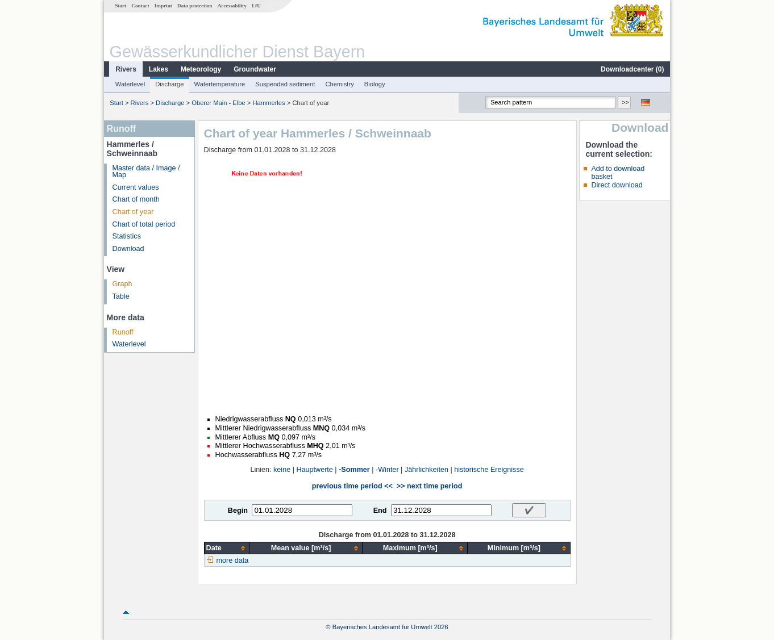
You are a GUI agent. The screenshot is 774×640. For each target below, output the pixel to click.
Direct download (616, 185)
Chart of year (133, 212)
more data (233, 560)
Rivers (125, 69)
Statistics (127, 236)
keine (281, 470)
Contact (140, 6)
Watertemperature (219, 84)
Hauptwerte (314, 470)
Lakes (158, 69)
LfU (256, 6)
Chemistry (339, 84)
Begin (238, 510)
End (380, 510)
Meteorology (201, 69)
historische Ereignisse (489, 470)
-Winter (387, 470)
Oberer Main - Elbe (218, 102)
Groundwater (255, 69)
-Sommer (354, 470)
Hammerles (268, 102)
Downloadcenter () (632, 69)
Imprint (163, 6)
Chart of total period (144, 224)
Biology (374, 84)
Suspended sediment (285, 84)
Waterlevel (130, 84)
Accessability (232, 6)
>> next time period (429, 486)
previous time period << (352, 486)
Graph (122, 284)
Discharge (169, 84)
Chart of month (136, 199)
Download (128, 249)
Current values (136, 187)
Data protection (194, 6)
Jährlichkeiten (426, 470)
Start (120, 6)
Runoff (123, 332)
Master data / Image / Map (146, 171)
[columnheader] (226, 548)
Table (121, 296)
